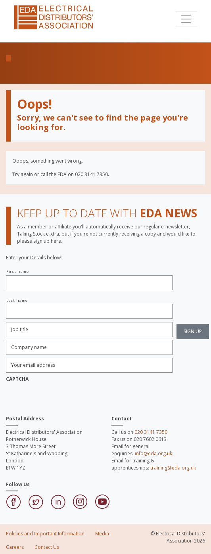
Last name (17, 300)
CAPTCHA (17, 379)
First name (17, 271)
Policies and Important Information (45, 533)
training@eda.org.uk (173, 467)
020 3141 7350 (150, 432)
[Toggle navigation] (186, 19)
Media (102, 533)
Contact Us (47, 547)
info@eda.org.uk (153, 453)
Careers (15, 547)
